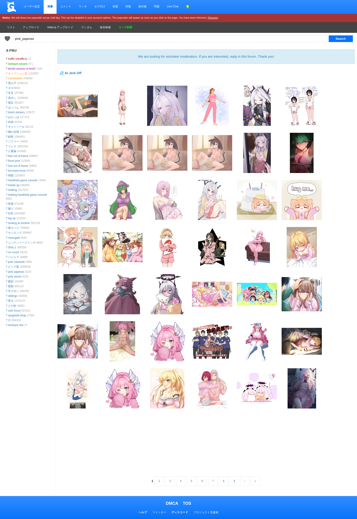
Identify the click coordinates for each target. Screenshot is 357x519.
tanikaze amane (18, 63)
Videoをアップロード (60, 27)
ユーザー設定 (31, 6)
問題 (157, 6)
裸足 (11, 102)
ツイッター (159, 512)
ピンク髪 (13, 266)
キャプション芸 (17, 73)
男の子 (12, 83)
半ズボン (13, 291)
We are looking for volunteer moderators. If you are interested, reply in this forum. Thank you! (206, 56)
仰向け (12, 247)
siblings (12, 296)
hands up (13, 185)
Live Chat (173, 6)
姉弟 (11, 122)
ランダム (86, 27)
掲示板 (142, 6)
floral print (14, 160)
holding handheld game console (27, 194)
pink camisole (16, 262)
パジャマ (13, 257)
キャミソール (16, 126)
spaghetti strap (17, 315)
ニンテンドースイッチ (22, 242)
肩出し (12, 97)
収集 (115, 6)
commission (15, 78)
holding (12, 190)
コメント (65, 6)
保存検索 (105, 27)
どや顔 (12, 305)
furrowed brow (17, 170)
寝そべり (13, 228)
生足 (11, 92)
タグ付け (99, 6)
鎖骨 (11, 136)
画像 (50, 6)
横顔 (11, 281)
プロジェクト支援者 (206, 512)
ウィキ (83, 6)
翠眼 (11, 175)
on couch (13, 252)
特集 (128, 6)
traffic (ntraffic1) (17, 58)
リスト (11, 27)
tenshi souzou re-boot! (21, 68)
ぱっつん (13, 107)
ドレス (12, 146)
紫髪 (11, 286)
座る (11, 300)
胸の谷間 (13, 131)
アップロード (31, 27)
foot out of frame (18, 165)
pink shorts (14, 276)
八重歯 (12, 151)
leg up (12, 218)
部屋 (11, 203)
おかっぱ (13, 117)
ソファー (13, 141)
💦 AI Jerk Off (70, 73)
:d (9, 88)
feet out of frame (18, 156)
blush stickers (16, 112)
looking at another (19, 223)
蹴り (11, 208)
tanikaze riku (15, 325)
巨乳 (11, 213)
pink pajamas (16, 271)
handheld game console (22, 180)
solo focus (14, 310)
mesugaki (14, 237)
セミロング (15, 232)
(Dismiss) (213, 17)
